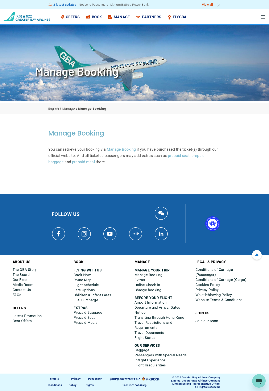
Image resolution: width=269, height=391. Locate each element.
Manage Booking (121, 149)
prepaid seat (179, 155)
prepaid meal (83, 162)
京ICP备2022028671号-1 (125, 379)
